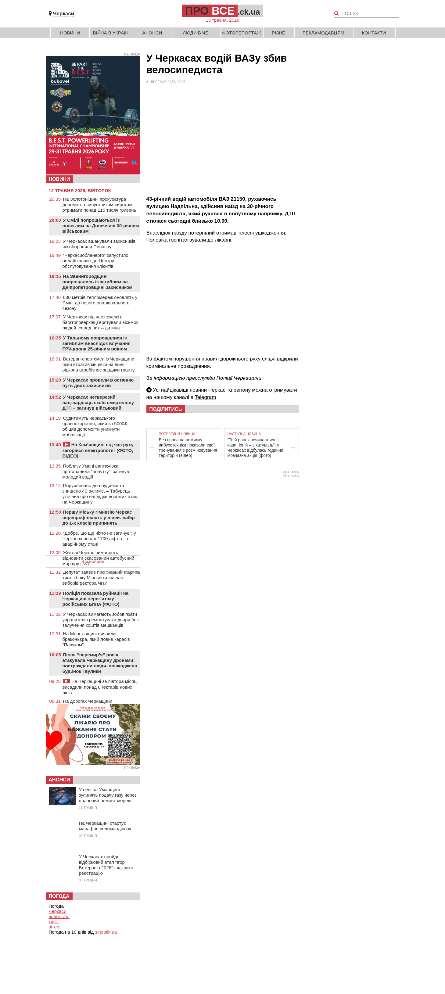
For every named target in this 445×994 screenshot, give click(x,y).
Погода (59, 896)
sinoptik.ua (106, 932)
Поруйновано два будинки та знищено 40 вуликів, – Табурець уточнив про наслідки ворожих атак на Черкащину (100, 493)
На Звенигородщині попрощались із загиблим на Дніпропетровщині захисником (98, 282)
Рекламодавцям (323, 32)
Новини (70, 32)
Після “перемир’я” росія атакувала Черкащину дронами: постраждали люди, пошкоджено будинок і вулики (100, 663)
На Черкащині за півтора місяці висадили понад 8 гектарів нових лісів (100, 687)
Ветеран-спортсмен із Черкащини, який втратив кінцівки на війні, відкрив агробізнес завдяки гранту (99, 364)
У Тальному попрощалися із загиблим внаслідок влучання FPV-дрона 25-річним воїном (97, 343)
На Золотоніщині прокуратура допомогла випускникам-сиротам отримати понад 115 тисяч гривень (99, 204)
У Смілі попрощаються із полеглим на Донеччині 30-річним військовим (101, 225)
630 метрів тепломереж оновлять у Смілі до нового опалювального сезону (100, 303)
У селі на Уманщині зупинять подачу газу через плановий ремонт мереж (108, 795)
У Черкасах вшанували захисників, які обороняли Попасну (100, 244)
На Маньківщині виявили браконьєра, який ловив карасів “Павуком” (96, 639)
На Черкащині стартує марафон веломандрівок (105, 825)
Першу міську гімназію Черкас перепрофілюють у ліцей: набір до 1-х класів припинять (99, 517)
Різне (278, 32)
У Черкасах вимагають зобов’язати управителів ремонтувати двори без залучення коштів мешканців (101, 620)
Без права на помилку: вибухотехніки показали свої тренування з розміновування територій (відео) (188, 447)
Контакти (374, 32)
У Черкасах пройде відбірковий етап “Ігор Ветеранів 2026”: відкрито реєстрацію (106, 865)
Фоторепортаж (241, 32)
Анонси (152, 32)
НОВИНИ (59, 179)
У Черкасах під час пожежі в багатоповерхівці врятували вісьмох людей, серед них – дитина (100, 322)
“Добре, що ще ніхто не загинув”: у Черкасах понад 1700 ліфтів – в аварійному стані (99, 538)
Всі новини (92, 561)
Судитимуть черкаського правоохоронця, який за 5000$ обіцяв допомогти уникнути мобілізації (95, 426)
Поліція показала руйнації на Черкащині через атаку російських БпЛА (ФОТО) (96, 598)
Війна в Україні (111, 32)
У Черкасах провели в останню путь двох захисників (98, 382)
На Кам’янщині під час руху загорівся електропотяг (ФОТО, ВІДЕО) (98, 450)
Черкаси (63, 13)
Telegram (205, 397)
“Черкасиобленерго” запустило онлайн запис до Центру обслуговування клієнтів (95, 261)
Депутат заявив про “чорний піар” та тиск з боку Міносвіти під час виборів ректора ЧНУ (101, 577)
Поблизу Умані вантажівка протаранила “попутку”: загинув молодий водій (96, 471)
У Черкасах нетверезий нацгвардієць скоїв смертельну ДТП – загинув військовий (98, 402)
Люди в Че (195, 32)
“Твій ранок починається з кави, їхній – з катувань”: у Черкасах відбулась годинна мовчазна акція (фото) (256, 447)
